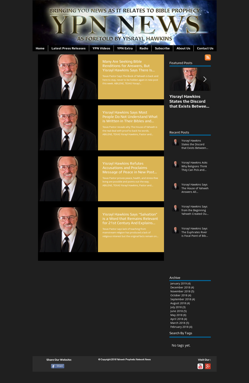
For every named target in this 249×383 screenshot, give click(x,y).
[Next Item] (204, 79)
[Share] (57, 366)
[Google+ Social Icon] (208, 366)
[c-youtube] (200, 366)
